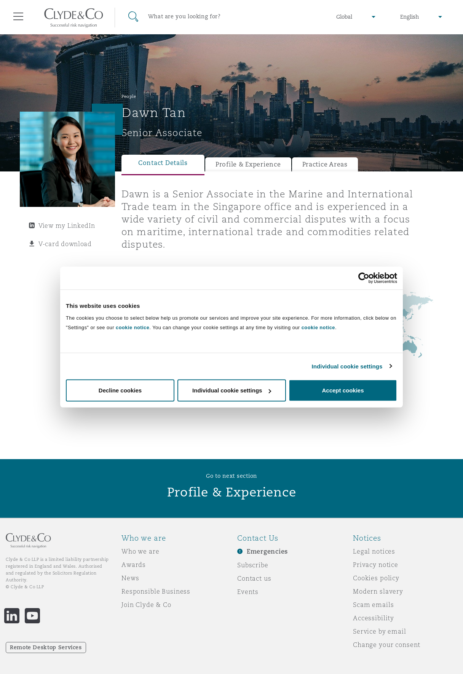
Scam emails (373, 604)
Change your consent (386, 644)
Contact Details (163, 163)
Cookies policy (376, 578)
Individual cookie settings (347, 366)
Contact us (254, 578)
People (128, 96)
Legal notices (374, 551)
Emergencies (267, 552)
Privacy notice (375, 564)
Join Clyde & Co (146, 604)
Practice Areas (325, 164)
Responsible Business (155, 591)
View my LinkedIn (66, 225)
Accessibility (373, 618)
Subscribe (252, 565)
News (130, 578)
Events (248, 592)
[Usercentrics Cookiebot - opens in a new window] (363, 277)
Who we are (140, 551)
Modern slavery (378, 591)
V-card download (65, 244)
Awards (133, 564)
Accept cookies (343, 390)
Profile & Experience (248, 164)
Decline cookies (120, 390)
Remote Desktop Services (46, 647)
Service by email (379, 631)
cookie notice (132, 327)
